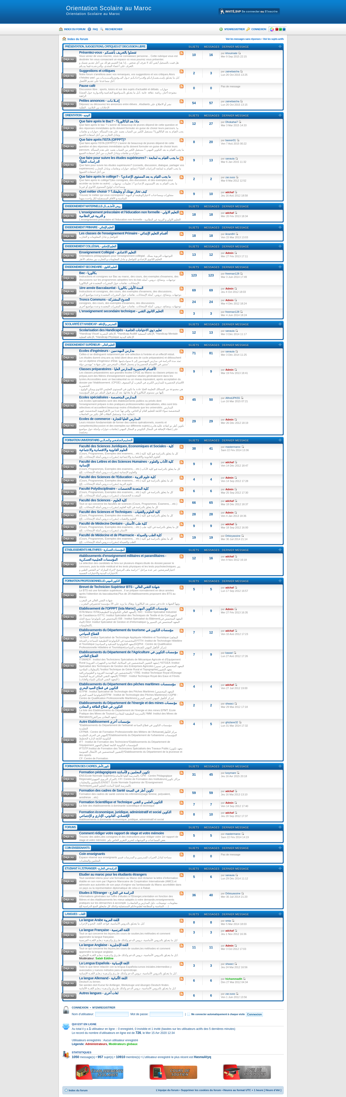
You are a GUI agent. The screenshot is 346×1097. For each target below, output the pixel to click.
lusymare (230, 772)
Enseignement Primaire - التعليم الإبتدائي (89, 227)
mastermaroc (232, 446)
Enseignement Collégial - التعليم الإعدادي (90, 246)
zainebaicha (232, 71)
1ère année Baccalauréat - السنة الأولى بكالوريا (111, 288)
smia (228, 920)
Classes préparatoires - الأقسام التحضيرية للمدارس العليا (117, 369)
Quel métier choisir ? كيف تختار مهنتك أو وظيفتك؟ (113, 191)
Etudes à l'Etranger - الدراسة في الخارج (106, 893)
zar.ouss (230, 177)
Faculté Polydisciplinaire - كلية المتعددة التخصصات (114, 488)
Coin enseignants (77, 848)
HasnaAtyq (202, 1057)
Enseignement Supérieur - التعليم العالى (89, 344)
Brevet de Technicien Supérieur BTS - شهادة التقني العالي (119, 587)
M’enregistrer (234, 29)
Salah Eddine (105, 958)
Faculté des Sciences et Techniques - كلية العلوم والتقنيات (119, 512)
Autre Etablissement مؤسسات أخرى (104, 722)
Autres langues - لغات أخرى (98, 993)
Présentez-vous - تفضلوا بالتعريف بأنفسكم (107, 52)
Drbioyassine (232, 535)
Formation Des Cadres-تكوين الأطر (87, 766)
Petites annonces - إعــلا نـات (99, 101)
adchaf (229, 192)
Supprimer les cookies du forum (201, 1090)
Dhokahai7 (231, 122)
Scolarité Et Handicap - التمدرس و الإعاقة (90, 324)
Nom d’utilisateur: (83, 1014)
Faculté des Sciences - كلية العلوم (103, 500)
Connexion (258, 29)
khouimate (231, 53)
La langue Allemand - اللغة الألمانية (103, 978)
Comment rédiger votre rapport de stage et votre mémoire (121, 833)
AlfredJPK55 (232, 398)
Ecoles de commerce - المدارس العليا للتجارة (109, 419)
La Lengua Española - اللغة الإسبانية (104, 963)
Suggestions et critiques (97, 71)
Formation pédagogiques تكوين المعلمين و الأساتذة (114, 772)
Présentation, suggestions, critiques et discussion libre (105, 46)
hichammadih (233, 978)
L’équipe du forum (167, 1090)
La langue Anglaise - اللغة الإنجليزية (103, 945)
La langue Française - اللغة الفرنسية (104, 930)
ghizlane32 (231, 722)
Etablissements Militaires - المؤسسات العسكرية (95, 549)
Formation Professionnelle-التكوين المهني (92, 581)
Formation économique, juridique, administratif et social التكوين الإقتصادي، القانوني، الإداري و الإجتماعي (125, 814)
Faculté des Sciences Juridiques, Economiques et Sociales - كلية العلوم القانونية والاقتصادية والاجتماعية (126, 448)
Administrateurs (96, 1044)
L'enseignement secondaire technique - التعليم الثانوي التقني (121, 311)
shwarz (229, 703)
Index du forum (74, 29)
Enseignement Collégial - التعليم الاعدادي (107, 252)
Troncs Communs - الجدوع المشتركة (104, 299)
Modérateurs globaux (123, 1044)
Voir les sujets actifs (273, 39)
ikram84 (230, 234)
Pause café (87, 86)
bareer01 (230, 140)
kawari (229, 652)
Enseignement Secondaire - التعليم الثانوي (91, 267)
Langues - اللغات (75, 914)
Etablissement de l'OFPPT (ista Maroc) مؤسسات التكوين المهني (123, 608)
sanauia (230, 158)
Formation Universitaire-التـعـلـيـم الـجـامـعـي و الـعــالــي (98, 440)
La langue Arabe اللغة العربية (99, 920)
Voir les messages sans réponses (243, 39)
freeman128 (232, 273)
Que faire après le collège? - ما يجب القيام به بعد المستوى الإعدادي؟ (125, 176)
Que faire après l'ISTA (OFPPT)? (102, 139)
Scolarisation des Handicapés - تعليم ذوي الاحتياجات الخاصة (120, 330)
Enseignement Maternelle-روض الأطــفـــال (93, 206)
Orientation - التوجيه (77, 115)
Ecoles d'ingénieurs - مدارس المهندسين (107, 351)
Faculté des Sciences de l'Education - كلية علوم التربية (117, 477)
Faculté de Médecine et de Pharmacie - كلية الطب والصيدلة (120, 535)
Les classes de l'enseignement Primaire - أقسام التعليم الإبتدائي (123, 233)
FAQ (95, 29)
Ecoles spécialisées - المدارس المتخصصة (107, 397)
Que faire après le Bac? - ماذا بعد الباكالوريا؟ (109, 121)
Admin (229, 253)
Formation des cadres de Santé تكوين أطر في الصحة (116, 790)
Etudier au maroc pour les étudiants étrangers (113, 874)
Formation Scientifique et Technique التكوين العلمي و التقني (121, 802)
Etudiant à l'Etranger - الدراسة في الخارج (90, 868)
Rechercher (113, 29)
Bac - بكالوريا (87, 273)
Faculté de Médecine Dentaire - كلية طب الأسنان (113, 523)
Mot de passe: (139, 1014)
